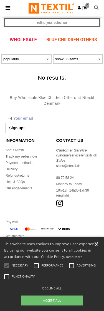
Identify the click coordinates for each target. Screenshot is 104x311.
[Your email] (46, 118)
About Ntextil (15, 150)
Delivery (11, 169)
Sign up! (17, 128)
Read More (74, 257)
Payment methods (19, 163)
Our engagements (19, 188)
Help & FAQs (15, 182)
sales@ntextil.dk (68, 166)
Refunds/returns (17, 175)
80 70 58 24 (65, 178)
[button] (79, 8)
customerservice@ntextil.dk (76, 155)
